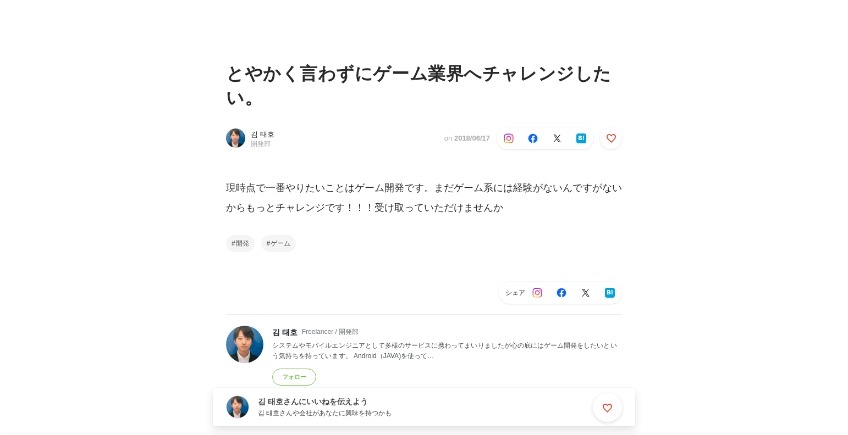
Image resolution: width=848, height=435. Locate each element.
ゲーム (280, 243)
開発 (242, 243)
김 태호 (262, 134)
